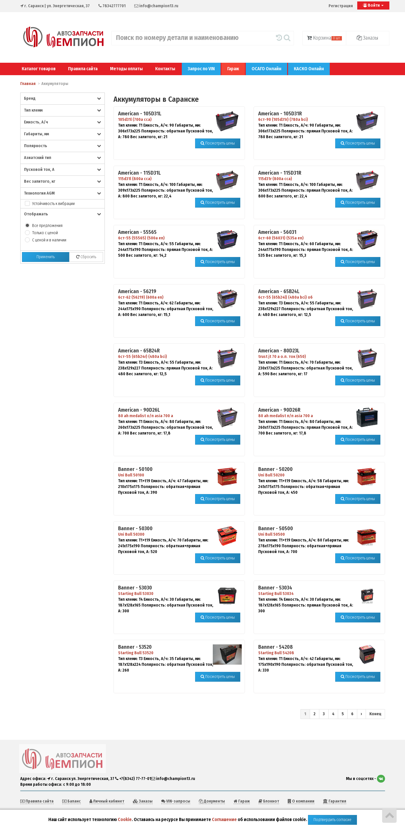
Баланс (71, 801)
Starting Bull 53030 (135, 593)
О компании (301, 801)
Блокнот (269, 801)
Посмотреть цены (218, 143)
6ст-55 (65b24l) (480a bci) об (285, 297)
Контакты (165, 68)
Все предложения (47, 225)
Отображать (62, 214)
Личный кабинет (106, 801)
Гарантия (334, 801)
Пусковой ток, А (62, 169)
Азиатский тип (62, 157)
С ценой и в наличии (49, 240)
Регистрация (341, 5)
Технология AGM (62, 193)
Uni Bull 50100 (131, 475)
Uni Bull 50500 (271, 534)
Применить (45, 256)
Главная (28, 83)
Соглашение (224, 819)
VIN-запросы (175, 801)
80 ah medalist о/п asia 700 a (145, 415)
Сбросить (86, 256)
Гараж (233, 68)
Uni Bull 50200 (271, 475)
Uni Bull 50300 (131, 534)
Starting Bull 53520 (135, 652)
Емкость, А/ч (62, 122)
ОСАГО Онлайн (266, 68)
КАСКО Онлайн (309, 68)
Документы (212, 801)
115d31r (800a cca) (275, 178)
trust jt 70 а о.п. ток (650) (282, 356)
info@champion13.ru (156, 5)
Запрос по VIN (201, 68)
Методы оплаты (126, 68)
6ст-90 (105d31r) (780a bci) (283, 119)
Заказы (367, 38)
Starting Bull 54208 (276, 652)
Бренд (62, 98)
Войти (373, 5)
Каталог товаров (39, 68)
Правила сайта (83, 68)
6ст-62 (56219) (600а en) (141, 297)
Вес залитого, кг (62, 181)
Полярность (62, 145)
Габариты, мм (62, 134)
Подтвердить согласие (332, 819)
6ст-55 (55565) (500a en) (141, 238)
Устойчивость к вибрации (53, 203)
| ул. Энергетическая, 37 (55, 5)
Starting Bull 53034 (276, 593)
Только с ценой (45, 232)
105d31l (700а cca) (135, 119)
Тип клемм (62, 110)
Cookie (125, 819)
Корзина (324, 38)
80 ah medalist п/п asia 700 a (285, 415)
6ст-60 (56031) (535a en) (281, 238)
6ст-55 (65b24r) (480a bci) (142, 356)
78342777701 (112, 5)
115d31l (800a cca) (135, 178)
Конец (375, 713)
